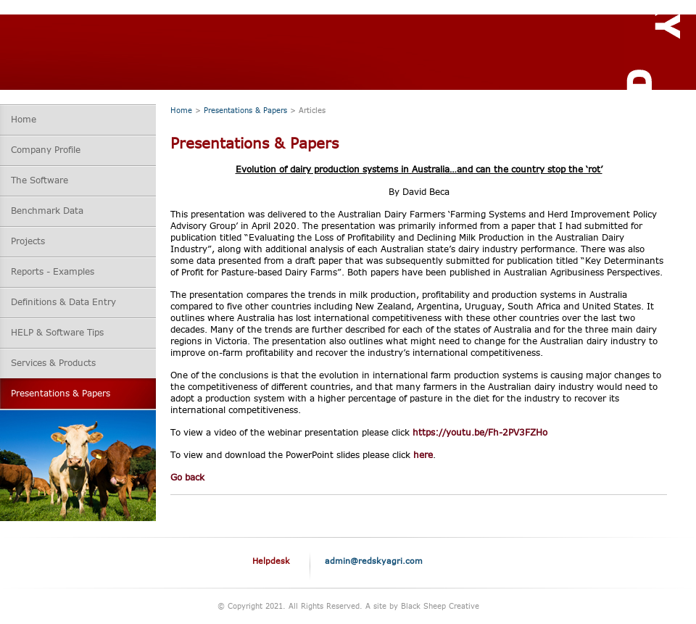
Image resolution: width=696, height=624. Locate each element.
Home (181, 110)
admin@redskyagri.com (374, 560)
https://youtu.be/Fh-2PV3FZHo (480, 432)
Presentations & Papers (245, 110)
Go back (187, 477)
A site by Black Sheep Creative (422, 606)
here (423, 454)
